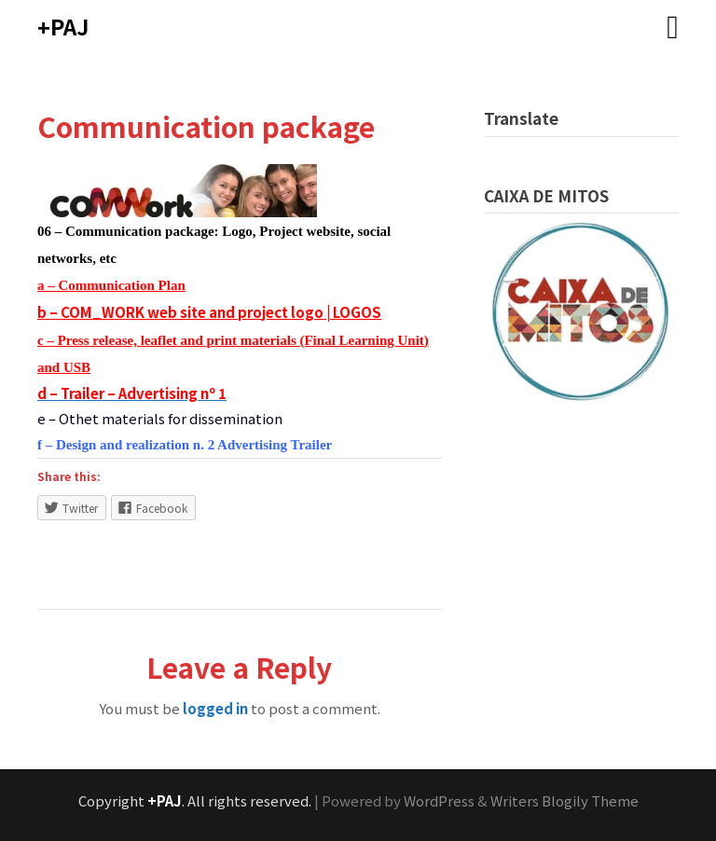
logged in (215, 708)
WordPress (439, 800)
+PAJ (63, 26)
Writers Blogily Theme (564, 800)
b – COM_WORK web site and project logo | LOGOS (209, 312)
